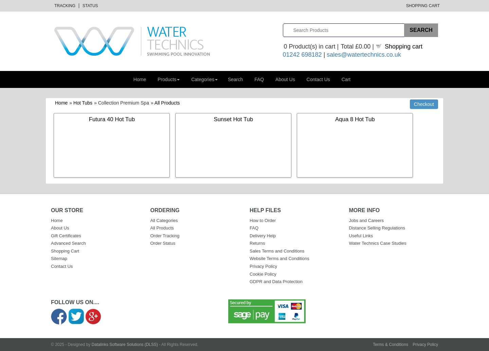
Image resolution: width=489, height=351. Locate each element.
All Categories (164, 220)
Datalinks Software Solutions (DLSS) (125, 344)
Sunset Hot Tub (233, 119)
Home (139, 79)
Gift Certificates (66, 235)
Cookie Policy (263, 274)
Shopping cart (403, 46)
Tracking (64, 5)
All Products (167, 103)
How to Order (263, 220)
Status (90, 5)
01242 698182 (302, 54)
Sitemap (59, 258)
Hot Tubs (82, 103)
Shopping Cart (423, 5)
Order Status (163, 243)
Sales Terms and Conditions (277, 251)
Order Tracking (165, 235)
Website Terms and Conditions (279, 258)
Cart (346, 79)
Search (235, 79)
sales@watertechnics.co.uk (364, 54)
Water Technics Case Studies (377, 243)
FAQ (259, 79)
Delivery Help (263, 235)
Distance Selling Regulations (377, 227)
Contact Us (318, 79)
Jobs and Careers (366, 220)
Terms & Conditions (390, 344)
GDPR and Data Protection (276, 281)
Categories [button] (204, 79)
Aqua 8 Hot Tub (355, 119)
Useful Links (361, 235)
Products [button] (169, 79)
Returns (257, 243)
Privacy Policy (263, 266)
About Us (285, 79)
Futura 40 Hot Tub (112, 119)
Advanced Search (68, 243)
